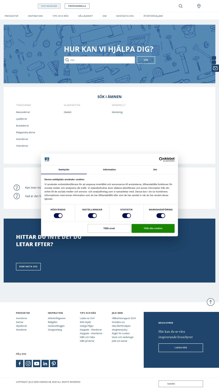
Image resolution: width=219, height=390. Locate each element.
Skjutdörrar (21, 325)
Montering (117, 112)
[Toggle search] (180, 6)
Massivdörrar (23, 112)
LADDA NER (181, 347)
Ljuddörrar (21, 118)
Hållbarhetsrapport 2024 (124, 318)
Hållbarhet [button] (85, 15)
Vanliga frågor (87, 325)
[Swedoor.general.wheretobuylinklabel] (198, 6)
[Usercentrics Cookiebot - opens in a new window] (161, 159)
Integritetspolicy (119, 329)
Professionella (85, 6)
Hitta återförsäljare (121, 325)
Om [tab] (155, 169)
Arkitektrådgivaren (57, 318)
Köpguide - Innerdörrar (91, 333)
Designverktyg (55, 329)
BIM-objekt (85, 322)
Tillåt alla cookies (153, 228)
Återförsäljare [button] (153, 15)
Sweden (167, 384)
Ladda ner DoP (87, 318)
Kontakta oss (28, 266)
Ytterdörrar (22, 145)
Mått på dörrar (87, 340)
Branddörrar (22, 125)
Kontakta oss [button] (125, 15)
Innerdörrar (22, 139)
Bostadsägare (57, 6)
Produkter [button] (11, 15)
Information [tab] (109, 169)
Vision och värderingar (123, 337)
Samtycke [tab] (64, 169)
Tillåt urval (109, 228)
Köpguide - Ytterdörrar (91, 329)
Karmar (19, 322)
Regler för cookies (121, 333)
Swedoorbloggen (56, 325)
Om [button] (104, 15)
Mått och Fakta (87, 337)
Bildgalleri (52, 322)
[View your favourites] (189, 6)
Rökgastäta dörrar (25, 132)
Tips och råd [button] (60, 15)
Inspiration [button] (35, 15)
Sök (146, 59)
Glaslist (67, 112)
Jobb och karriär (119, 340)
